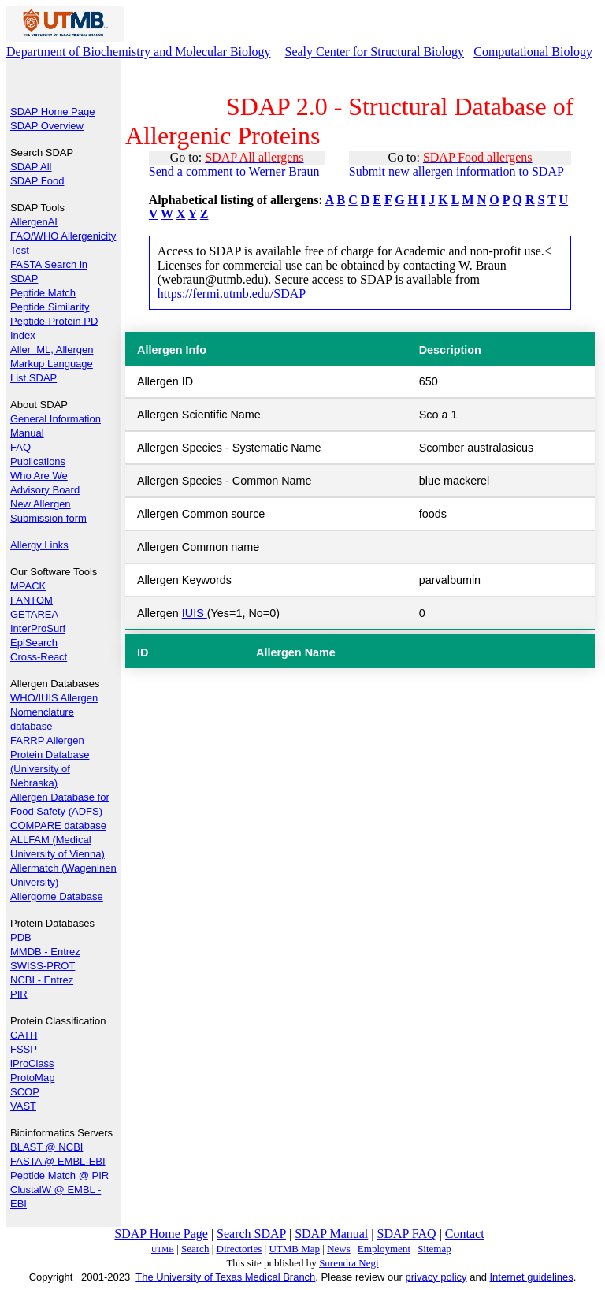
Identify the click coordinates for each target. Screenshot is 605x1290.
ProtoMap (32, 1078)
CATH (23, 1035)
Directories (239, 1249)
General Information (55, 419)
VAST (23, 1106)
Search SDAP (251, 1233)
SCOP (24, 1092)
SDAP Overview (47, 126)
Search (195, 1249)
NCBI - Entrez (41, 980)
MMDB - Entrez (45, 951)
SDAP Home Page (52, 111)
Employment (384, 1249)
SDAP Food (37, 181)
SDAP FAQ (406, 1233)
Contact (464, 1233)
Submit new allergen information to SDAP (456, 171)
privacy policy (436, 1277)
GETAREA (34, 614)
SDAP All (31, 167)
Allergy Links (39, 545)
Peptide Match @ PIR (59, 1175)
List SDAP (33, 378)
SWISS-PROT (42, 966)
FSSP (23, 1049)
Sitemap (434, 1249)
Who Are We (39, 475)
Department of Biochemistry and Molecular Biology (138, 51)
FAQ (20, 447)
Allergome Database (56, 896)
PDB (21, 937)
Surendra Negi (348, 1263)
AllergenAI (34, 222)
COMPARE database (58, 825)
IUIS (194, 613)
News (339, 1249)
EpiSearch (34, 643)
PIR (19, 994)
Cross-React (38, 657)
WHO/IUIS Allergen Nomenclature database (54, 712)
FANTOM (31, 600)
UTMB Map (294, 1249)
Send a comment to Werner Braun (234, 171)
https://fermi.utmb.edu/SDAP (232, 293)
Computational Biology (532, 51)
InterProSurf (37, 628)
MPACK (28, 586)
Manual (27, 433)
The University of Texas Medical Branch (225, 1277)
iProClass (32, 1063)
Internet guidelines (531, 1277)
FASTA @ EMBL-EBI (58, 1161)
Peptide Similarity (49, 307)
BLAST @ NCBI (46, 1147)
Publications (37, 461)
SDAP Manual (331, 1233)
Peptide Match (43, 293)
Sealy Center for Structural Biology (375, 51)
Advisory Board (45, 490)
